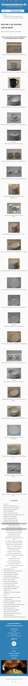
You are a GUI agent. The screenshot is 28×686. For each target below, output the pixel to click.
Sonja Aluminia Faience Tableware (14, 548)
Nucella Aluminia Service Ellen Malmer (14, 544)
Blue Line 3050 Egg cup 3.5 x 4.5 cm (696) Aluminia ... (14, 161)
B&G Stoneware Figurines (9, 602)
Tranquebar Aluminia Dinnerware (14, 553)
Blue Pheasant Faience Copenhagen (14, 527)
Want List (6, 504)
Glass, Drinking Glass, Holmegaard (11, 574)
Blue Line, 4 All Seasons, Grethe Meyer (14, 528)
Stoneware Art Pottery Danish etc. (11, 505)
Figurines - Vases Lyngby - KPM (10, 518)
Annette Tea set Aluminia (14, 525)
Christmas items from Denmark (10, 611)
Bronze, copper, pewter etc (9, 585)
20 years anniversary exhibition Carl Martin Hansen (14, 604)
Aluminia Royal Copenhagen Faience (13, 16)
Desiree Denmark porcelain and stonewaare (13, 570)
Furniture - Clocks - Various (9, 579)
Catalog (4, 15)
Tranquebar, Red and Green (14, 558)
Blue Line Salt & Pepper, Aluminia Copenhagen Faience (14, 178)
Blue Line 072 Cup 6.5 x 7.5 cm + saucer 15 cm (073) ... (14, 72)
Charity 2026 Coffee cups (9, 615)
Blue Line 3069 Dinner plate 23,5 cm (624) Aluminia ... (14, 307)
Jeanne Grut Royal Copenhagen (10, 588)
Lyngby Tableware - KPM (9, 569)
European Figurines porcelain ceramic (12, 586)
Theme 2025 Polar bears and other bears (12, 613)
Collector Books (7, 590)
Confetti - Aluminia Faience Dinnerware (14, 530)
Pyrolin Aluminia (14, 567)
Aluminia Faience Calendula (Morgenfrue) (14, 542)
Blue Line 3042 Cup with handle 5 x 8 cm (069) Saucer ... (14, 124)
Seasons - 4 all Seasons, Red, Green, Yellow (14, 565)
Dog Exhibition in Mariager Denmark (11, 606)
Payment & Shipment (14, 653)
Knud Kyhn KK (7, 593)
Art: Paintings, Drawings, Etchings (11, 583)
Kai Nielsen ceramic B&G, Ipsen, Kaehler (12, 597)
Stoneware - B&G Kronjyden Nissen (11, 521)
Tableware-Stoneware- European (10, 572)
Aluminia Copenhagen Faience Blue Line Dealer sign (14, 54)
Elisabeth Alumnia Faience (14, 534)
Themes (5, 595)
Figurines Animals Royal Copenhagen (11, 507)
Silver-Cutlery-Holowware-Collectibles (11, 609)
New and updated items (9, 511)
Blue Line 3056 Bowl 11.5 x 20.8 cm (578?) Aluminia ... (14, 107)
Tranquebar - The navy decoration (14, 551)
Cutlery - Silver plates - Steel (9, 608)
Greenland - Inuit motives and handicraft (12, 592)
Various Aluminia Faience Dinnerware (14, 532)
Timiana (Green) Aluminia (14, 549)
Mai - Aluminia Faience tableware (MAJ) (14, 541)
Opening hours (14, 655)
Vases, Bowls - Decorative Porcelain (11, 577)
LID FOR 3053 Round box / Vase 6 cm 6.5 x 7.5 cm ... (14, 234)
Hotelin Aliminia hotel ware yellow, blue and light (14, 538)
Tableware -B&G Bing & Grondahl (10, 520)
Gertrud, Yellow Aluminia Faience (14, 536)
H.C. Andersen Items (8, 599)
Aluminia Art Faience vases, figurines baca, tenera (14, 514)
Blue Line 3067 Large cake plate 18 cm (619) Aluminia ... (14, 289)
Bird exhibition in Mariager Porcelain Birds (12, 601)
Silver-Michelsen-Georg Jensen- (10, 576)
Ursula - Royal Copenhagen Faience (14, 562)
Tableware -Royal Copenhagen (10, 516)
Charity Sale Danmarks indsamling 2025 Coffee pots (15, 617)
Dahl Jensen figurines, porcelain (10, 509)
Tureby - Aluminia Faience (14, 560)
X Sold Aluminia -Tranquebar (14, 563)
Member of (14, 639)
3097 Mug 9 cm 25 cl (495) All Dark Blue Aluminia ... (14, 89)
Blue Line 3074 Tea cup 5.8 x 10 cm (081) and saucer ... (14, 362)
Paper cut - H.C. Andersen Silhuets (14, 546)
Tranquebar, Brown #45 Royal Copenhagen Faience (14, 556)
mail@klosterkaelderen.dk (15, 635)
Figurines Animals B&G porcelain (10, 513)
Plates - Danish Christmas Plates (10, 581)
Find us (14, 651)
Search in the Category (15, 11)
